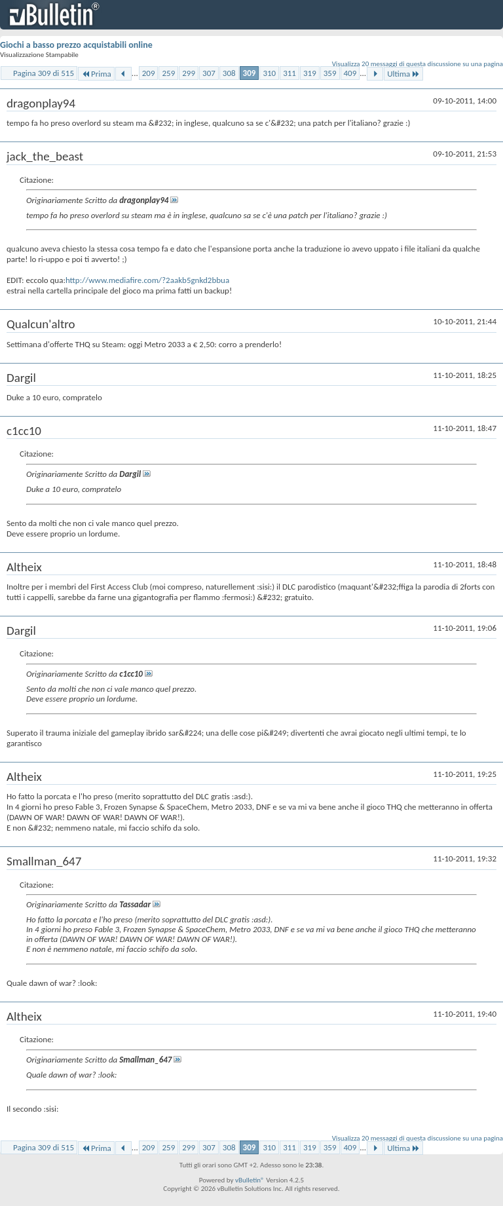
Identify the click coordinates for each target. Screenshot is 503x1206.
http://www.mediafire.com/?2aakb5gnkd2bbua (147, 280)
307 (208, 73)
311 (289, 73)
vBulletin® (250, 1180)
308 (229, 73)
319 (309, 73)
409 (350, 73)
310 (269, 73)
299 (188, 73)
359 (330, 73)
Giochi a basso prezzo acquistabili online (76, 44)
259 (168, 73)
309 (249, 73)
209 (148, 73)
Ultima (403, 74)
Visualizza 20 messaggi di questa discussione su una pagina (417, 64)
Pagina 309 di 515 (43, 73)
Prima (96, 74)
